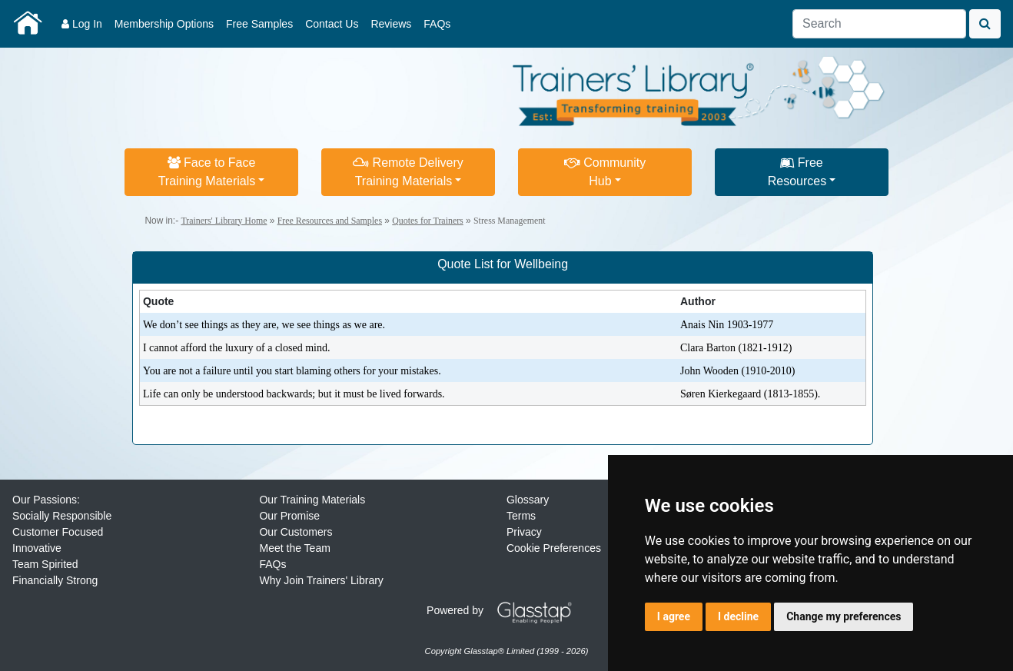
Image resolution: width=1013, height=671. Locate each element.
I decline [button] (738, 616)
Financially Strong (55, 580)
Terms (521, 516)
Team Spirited (45, 564)
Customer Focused (57, 532)
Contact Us (331, 24)
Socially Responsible (61, 516)
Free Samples (259, 24)
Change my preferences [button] (843, 616)
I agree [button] (673, 616)
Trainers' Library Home (224, 220)
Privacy (524, 532)
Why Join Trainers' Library (321, 580)
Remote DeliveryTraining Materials (408, 172)
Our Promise (289, 516)
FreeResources (797, 172)
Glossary (527, 499)
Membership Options (164, 24)
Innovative (36, 548)
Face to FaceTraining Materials (207, 172)
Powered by (505, 610)
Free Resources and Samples (329, 220)
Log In (81, 24)
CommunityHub (605, 172)
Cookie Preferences (553, 548)
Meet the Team (294, 548)
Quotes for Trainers (427, 220)
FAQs (436, 24)
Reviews (390, 24)
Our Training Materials (312, 499)
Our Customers (295, 532)
